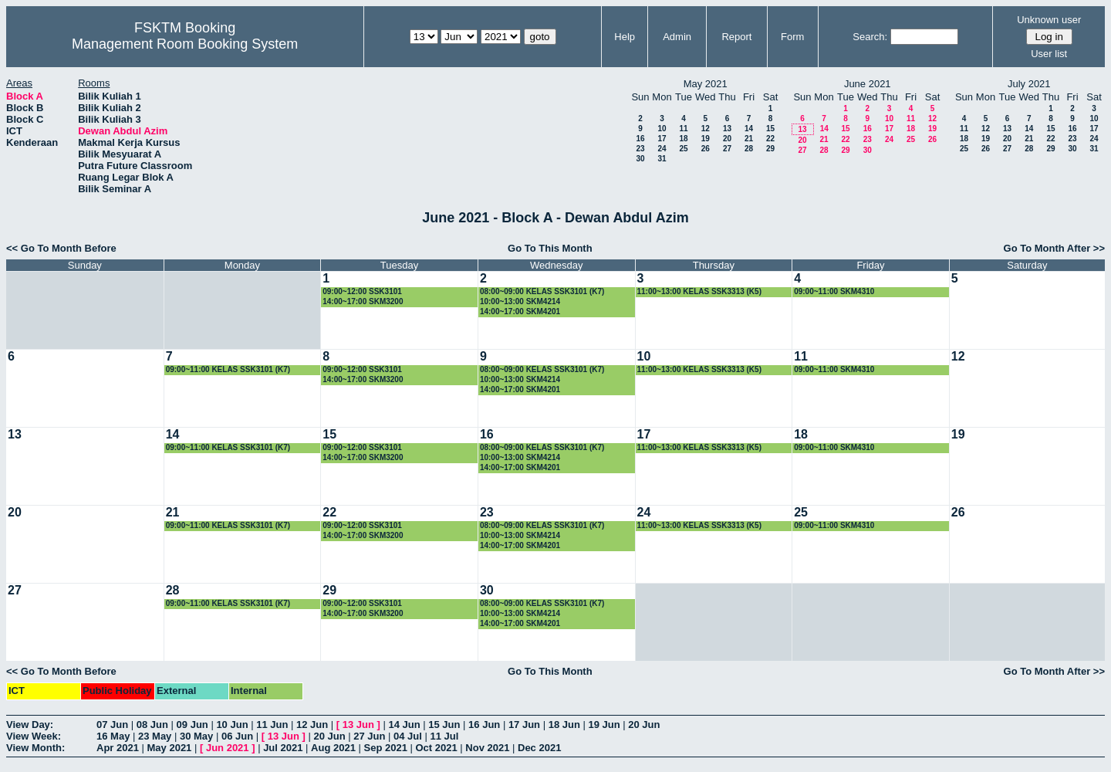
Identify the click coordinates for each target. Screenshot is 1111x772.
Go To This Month (550, 248)
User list (1049, 53)
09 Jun (192, 724)
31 (661, 158)
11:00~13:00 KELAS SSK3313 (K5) (699, 291)
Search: (870, 36)
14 (749, 128)
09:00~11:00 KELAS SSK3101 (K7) (228, 369)
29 (770, 148)
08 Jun (152, 724)
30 (640, 158)
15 (770, 128)
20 (727, 138)
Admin (677, 36)
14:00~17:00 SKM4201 (520, 311)
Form (792, 36)
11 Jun (272, 724)
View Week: (33, 736)
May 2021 (169, 747)
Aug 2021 (333, 747)
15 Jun (444, 724)
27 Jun (369, 736)
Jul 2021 (282, 747)
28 (749, 148)
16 (640, 138)
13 (727, 128)
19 (705, 138)
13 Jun (358, 724)
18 (683, 138)
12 (705, 128)
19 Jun (604, 724)
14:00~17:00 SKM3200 (362, 301)
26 (705, 148)
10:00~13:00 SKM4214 (520, 301)
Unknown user (1049, 19)
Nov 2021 (487, 747)
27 (727, 148)
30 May (196, 736)
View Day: (29, 724)
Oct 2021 (436, 747)
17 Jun (524, 724)
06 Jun (237, 736)
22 (770, 138)
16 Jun (484, 724)
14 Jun (404, 724)
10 (661, 128)
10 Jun (232, 724)
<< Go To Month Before (61, 248)
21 (749, 138)
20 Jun (644, 724)
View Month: (35, 747)
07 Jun (112, 724)
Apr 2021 (117, 747)
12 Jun (312, 724)
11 (683, 128)
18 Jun (564, 724)
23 (640, 148)
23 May (154, 736)
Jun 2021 (227, 747)
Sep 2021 (385, 747)
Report (736, 36)
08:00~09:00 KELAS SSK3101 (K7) (542, 291)
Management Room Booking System (185, 44)
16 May (113, 736)
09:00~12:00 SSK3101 (362, 291)
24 (661, 148)
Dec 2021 (539, 747)
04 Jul (407, 736)
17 (661, 138)
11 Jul (445, 736)
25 (683, 148)
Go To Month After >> (1054, 248)
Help (624, 36)
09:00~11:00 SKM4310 (834, 291)
